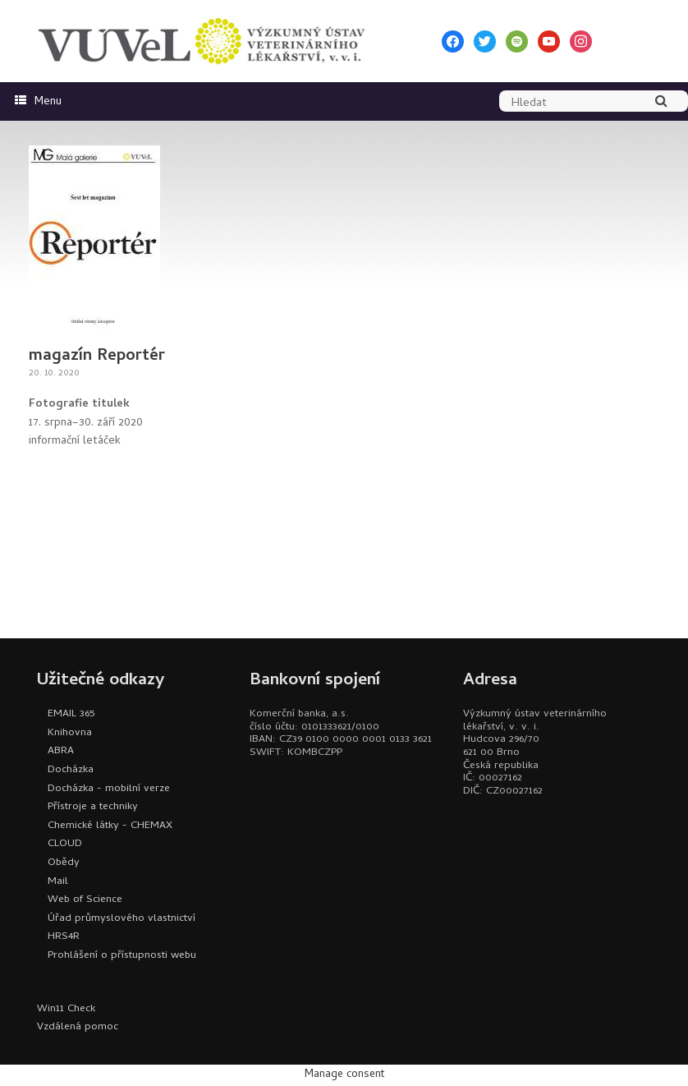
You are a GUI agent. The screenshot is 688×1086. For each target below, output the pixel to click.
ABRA (61, 751)
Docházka (71, 770)
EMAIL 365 (71, 714)
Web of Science (85, 900)
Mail (58, 881)
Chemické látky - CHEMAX (110, 826)
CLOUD (65, 844)
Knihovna (70, 733)
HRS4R (64, 937)
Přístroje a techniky (93, 807)
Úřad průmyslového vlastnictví (121, 918)
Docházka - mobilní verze (109, 789)
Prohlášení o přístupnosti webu (122, 955)
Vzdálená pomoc (77, 1027)
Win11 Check (66, 1009)
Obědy (64, 863)
